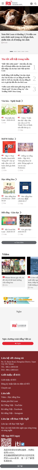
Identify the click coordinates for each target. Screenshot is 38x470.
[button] (11, 51)
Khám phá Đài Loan (9, 401)
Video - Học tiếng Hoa (10, 397)
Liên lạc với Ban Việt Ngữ (15, 418)
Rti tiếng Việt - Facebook (11, 409)
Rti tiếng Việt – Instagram (12, 413)
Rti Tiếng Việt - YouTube (11, 405)
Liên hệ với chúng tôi (12, 358)
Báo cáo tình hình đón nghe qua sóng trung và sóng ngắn (18, 429)
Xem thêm (19, 242)
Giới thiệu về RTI (10, 374)
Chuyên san (6, 388)
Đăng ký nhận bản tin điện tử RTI (15, 384)
